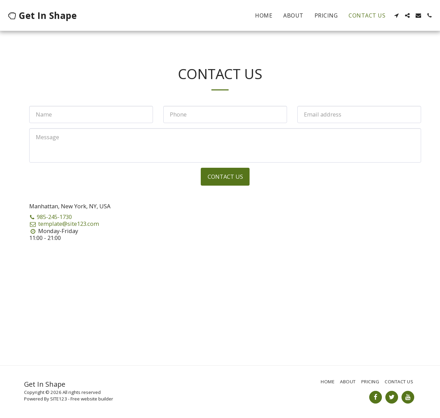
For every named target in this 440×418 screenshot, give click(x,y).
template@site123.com (64, 224)
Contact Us (225, 176)
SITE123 (58, 399)
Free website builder (91, 399)
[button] (396, 15)
